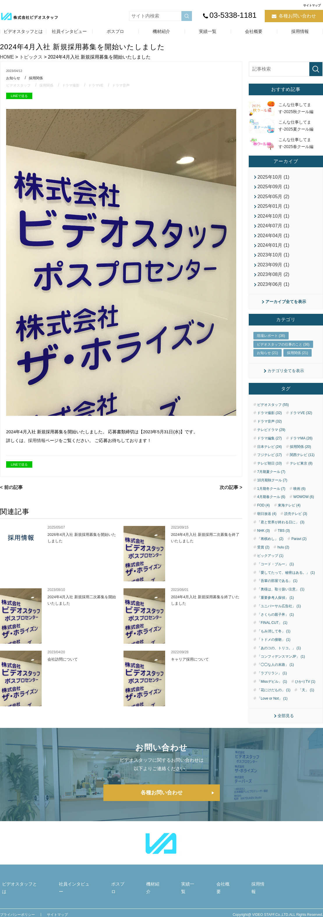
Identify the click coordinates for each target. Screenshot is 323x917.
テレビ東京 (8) (301, 469)
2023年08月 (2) (273, 278)
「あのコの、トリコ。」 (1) (279, 653)
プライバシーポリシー (17, 911)
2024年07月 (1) (273, 227)
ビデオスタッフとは (23, 31)
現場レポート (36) (271, 341)
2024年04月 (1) (273, 237)
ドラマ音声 (127, 85)
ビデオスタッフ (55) (273, 410)
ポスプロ (115, 31)
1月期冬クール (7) (271, 494)
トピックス (31, 56)
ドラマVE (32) (301, 418)
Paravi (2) (298, 544)
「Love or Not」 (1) (272, 704)
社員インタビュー (69, 31)
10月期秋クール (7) (272, 485)
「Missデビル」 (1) (272, 687)
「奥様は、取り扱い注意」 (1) (280, 595)
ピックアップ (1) (270, 561)
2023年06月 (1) (273, 288)
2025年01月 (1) (273, 207)
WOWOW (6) (303, 502)
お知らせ (13, 78)
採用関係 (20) (300, 452)
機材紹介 (161, 31)
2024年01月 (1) (273, 248)
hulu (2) (283, 553)
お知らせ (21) (267, 358)
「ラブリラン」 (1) (272, 679)
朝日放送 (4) (266, 519)
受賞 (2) (263, 553)
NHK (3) (263, 536)
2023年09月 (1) (273, 268)
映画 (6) (299, 494)
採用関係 (37, 78)
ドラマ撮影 (74, 85)
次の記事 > (231, 487)
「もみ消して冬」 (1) (273, 637)
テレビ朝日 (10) (269, 469)
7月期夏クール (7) (271, 477)
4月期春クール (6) (271, 502)
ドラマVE (101, 85)
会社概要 (253, 31)
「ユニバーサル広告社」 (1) (279, 611)
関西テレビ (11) (302, 460)
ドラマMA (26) (301, 443)
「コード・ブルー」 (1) (275, 569)
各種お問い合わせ (297, 15)
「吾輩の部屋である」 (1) (277, 586)
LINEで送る (19, 96)
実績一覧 (207, 31)
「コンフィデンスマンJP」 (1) (281, 662)
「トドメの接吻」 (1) (273, 645)
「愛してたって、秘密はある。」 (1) (286, 578)
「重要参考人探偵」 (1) (275, 603)
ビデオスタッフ (19, 85)
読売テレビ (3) (295, 519)
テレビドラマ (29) (271, 435)
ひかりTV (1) (305, 687)
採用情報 (300, 31)
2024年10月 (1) (273, 217)
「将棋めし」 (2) (270, 544)
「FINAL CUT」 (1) (272, 628)
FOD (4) (263, 511)
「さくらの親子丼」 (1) (275, 620)
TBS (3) (284, 536)
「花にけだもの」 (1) (273, 695)
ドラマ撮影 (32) (269, 418)
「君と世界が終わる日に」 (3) (280, 527)
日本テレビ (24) (269, 452)
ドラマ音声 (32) (269, 427)
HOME (7, 56)
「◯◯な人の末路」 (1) (275, 670)
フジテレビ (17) (269, 460)
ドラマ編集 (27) (269, 443)
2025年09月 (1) (273, 187)
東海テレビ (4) (289, 511)
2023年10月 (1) (273, 258)
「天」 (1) (306, 695)
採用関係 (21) (297, 358)
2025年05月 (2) (273, 197)
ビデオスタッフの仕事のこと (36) (283, 349)
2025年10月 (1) (273, 177)
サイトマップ (312, 5)
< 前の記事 (11, 487)
